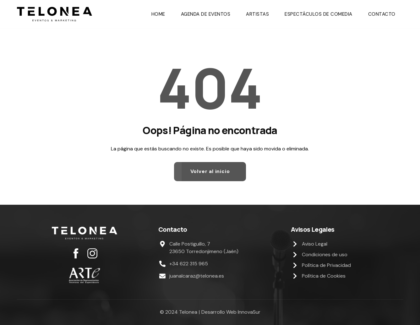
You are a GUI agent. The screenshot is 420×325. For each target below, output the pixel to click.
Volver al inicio (210, 171)
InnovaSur (249, 312)
